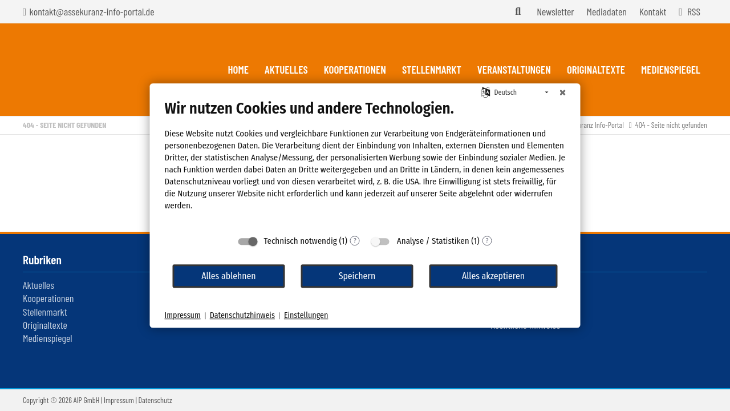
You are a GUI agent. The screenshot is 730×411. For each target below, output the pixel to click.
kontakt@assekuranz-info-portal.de (92, 11)
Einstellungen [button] (306, 315)
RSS (693, 11)
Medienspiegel (47, 338)
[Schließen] (562, 92)
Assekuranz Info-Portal (593, 125)
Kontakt (652, 11)
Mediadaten (607, 11)
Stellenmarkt (45, 311)
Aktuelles (38, 285)
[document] (365, 164)
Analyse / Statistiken (433, 241)
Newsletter (555, 11)
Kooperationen (48, 298)
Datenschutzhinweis (242, 315)
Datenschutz (155, 400)
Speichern (357, 276)
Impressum (119, 400)
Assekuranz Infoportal (88, 69)
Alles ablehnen (228, 276)
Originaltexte (45, 325)
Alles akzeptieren (493, 276)
